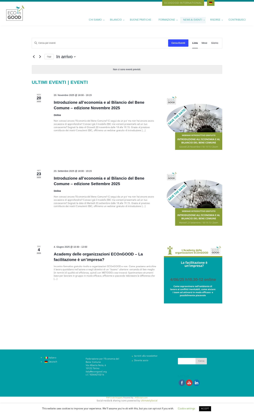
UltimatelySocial (149, 401)
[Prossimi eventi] (40, 57)
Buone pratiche (140, 20)
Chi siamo (95, 20)
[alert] (127, 69)
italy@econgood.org (96, 372)
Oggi (49, 56)
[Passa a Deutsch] (51, 362)
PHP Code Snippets (114, 398)
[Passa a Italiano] (50, 358)
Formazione (167, 20)
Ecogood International (183, 3)
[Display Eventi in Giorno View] (214, 43)
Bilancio (116, 20)
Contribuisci (237, 20)
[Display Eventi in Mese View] (204, 43)
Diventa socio (141, 360)
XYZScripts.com (141, 398)
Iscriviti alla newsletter (146, 356)
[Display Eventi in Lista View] (195, 43)
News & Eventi (192, 20)
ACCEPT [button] (205, 409)
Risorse (215, 20)
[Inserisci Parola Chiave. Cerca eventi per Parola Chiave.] (100, 43)
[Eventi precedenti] (34, 57)
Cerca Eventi (178, 43)
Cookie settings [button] (186, 409)
